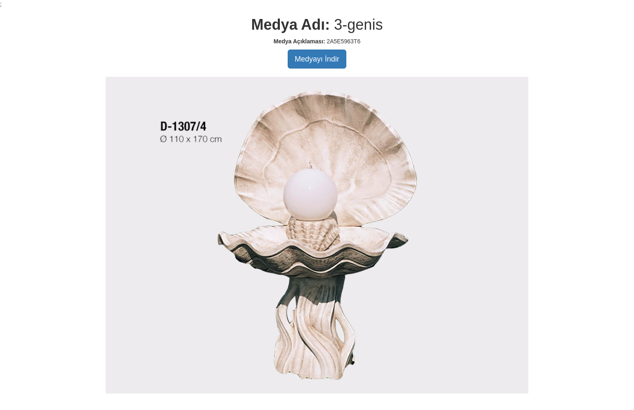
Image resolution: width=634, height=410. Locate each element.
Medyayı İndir (317, 59)
